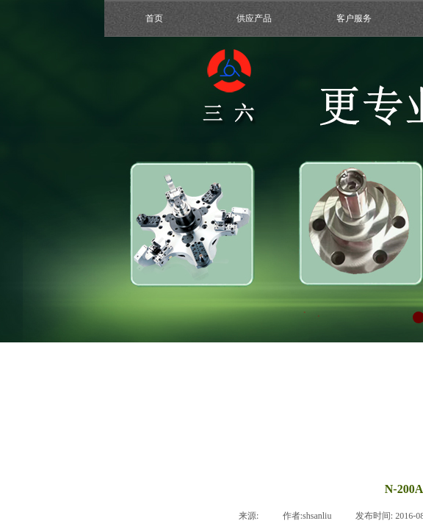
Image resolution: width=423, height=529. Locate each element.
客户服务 (354, 18)
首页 (154, 18)
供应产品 (254, 18)
